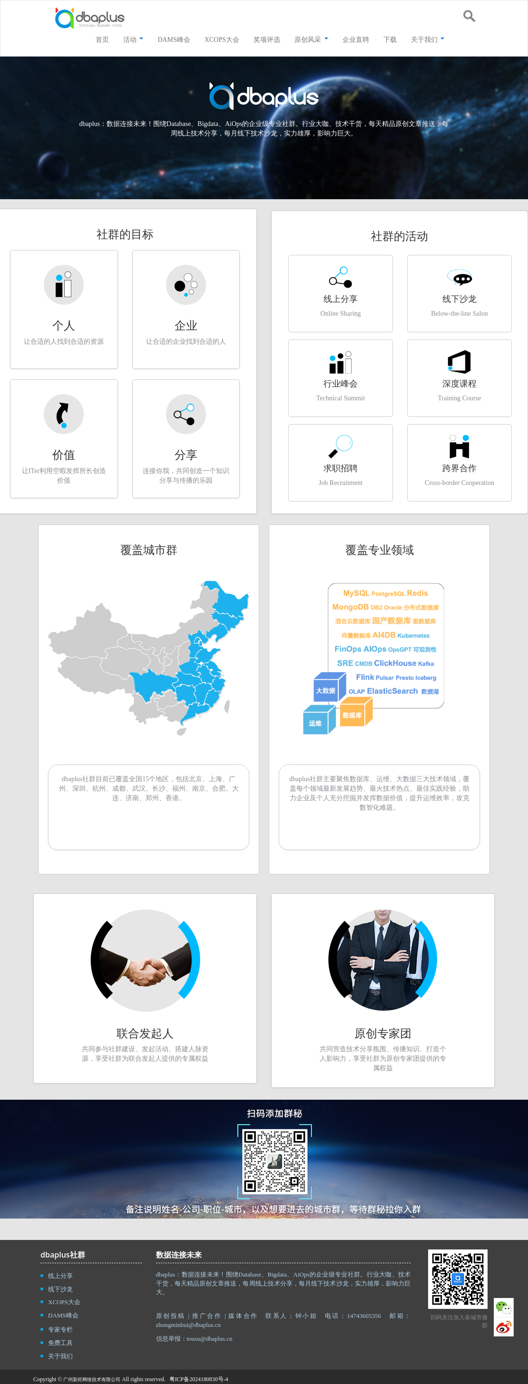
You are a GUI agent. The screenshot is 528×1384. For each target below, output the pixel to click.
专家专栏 (60, 1329)
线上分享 (60, 1275)
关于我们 (60, 1356)
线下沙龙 (60, 1289)
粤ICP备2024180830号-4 (198, 1379)
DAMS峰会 (63, 1315)
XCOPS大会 (64, 1302)
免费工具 (60, 1342)
